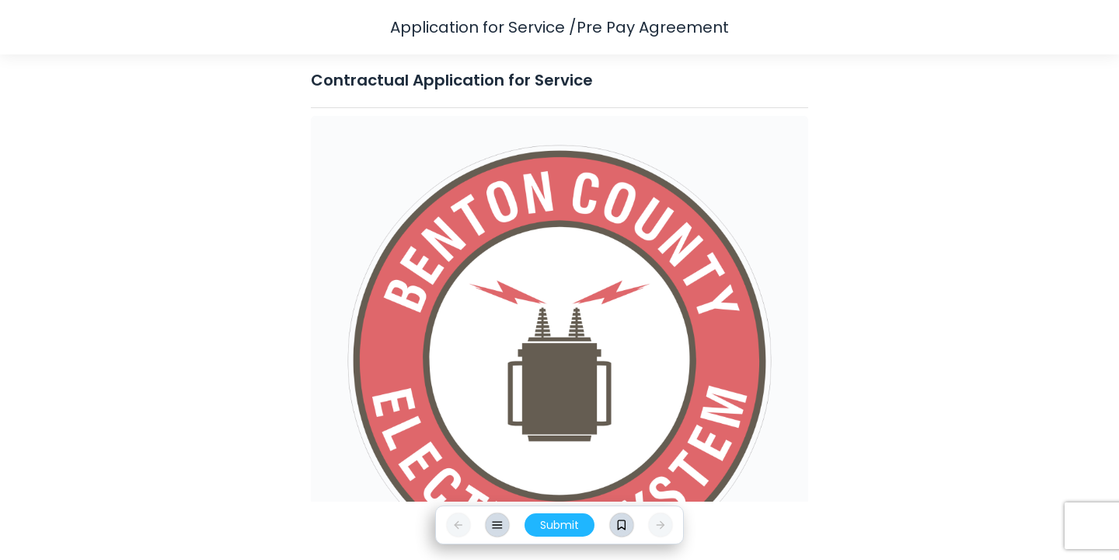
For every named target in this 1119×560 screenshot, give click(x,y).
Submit (559, 525)
